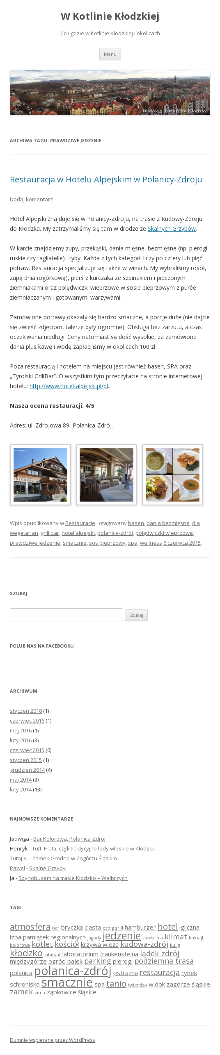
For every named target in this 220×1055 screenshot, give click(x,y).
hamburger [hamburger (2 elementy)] (140, 927)
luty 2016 (21, 740)
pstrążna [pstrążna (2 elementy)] (125, 973)
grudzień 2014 (27, 769)
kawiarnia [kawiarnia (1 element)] (152, 938)
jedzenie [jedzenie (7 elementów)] (122, 935)
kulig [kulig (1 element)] (175, 945)
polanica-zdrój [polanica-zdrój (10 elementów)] (73, 970)
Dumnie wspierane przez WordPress (52, 1040)
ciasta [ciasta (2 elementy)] (93, 927)
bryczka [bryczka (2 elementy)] (72, 927)
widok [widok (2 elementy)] (157, 984)
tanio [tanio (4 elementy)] (116, 983)
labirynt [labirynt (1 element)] (52, 954)
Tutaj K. (19, 858)
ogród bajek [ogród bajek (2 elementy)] (65, 961)
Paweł (17, 868)
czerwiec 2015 (27, 750)
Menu (110, 54)
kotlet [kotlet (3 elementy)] (42, 944)
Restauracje (80, 523)
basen (136, 523)
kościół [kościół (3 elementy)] (67, 944)
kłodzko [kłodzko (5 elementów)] (26, 952)
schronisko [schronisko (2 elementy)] (25, 984)
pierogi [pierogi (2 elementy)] (123, 961)
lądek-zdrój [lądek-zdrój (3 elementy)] (159, 953)
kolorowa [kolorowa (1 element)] (20, 945)
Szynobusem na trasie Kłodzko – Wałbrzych (73, 878)
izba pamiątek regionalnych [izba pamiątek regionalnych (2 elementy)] (48, 937)
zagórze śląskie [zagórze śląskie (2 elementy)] (188, 984)
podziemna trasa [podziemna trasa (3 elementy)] (164, 961)
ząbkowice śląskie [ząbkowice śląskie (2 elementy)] (71, 992)
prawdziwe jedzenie (35, 542)
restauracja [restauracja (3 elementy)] (160, 972)
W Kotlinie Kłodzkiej (110, 16)
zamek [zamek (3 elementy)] (21, 991)
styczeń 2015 (26, 760)
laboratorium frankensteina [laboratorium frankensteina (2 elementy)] (100, 954)
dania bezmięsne (168, 523)
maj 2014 (21, 779)
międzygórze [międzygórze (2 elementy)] (28, 961)
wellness (151, 542)
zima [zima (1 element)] (39, 993)
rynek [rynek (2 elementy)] (189, 973)
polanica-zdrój (115, 533)
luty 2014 (21, 789)
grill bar (50, 533)
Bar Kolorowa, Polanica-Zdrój (69, 838)
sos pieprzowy (107, 542)
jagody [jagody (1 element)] (94, 938)
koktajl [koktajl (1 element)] (196, 938)
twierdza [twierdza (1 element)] (137, 985)
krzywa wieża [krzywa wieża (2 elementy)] (100, 944)
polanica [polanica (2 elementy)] (21, 973)
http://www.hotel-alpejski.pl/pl (69, 386)
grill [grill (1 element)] (119, 928)
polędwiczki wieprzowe (164, 533)
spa (133, 542)
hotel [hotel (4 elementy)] (168, 926)
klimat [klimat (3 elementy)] (176, 936)
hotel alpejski (78, 533)
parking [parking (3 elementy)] (97, 961)
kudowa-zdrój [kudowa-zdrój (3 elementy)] (144, 944)
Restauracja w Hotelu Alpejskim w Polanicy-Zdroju (106, 179)
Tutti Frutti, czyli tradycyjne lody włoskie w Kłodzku (94, 848)
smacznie (75, 542)
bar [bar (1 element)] (56, 928)
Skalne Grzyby (47, 868)
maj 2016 (21, 730)
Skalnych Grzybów (172, 228)
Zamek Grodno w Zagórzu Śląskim (74, 858)
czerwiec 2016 (27, 720)
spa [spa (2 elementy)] (99, 984)
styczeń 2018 (26, 710)
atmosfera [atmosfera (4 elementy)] (30, 926)
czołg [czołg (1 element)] (108, 928)
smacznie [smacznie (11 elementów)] (67, 982)
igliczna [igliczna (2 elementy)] (189, 927)
